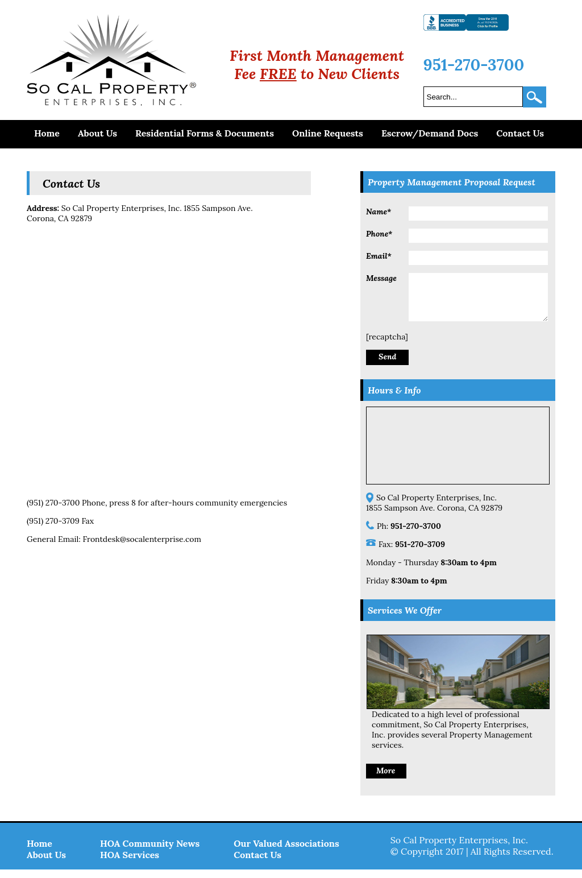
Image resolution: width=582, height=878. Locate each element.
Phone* (379, 234)
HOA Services (129, 863)
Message (381, 278)
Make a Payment (69, 158)
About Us (97, 133)
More (385, 779)
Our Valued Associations (286, 852)
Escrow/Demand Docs (429, 133)
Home (47, 133)
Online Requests (327, 133)
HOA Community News (149, 852)
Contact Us (520, 133)
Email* (379, 256)
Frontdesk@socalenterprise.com (141, 539)
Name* (378, 211)
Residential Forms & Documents (204, 133)
